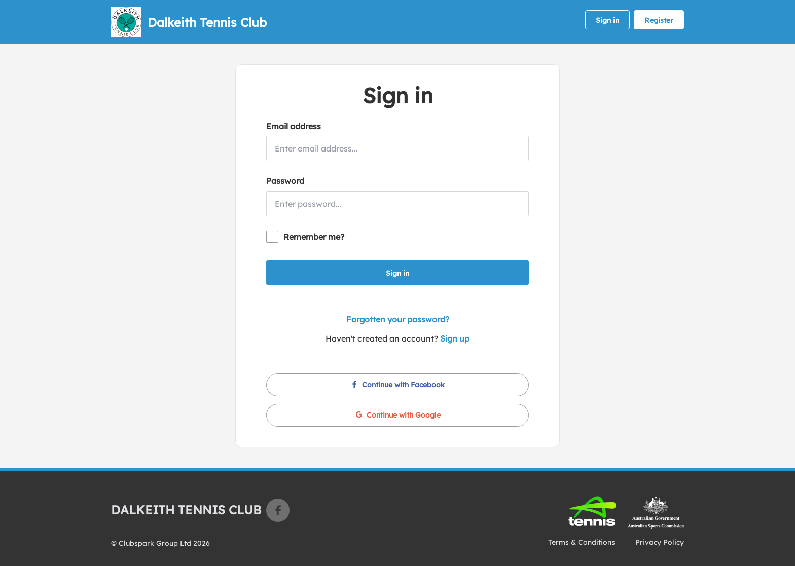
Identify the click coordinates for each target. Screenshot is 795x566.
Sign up (454, 338)
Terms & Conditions (581, 542)
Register (658, 20)
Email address (293, 126)
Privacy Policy (659, 542)
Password (285, 181)
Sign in (607, 20)
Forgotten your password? (397, 319)
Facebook (278, 510)
